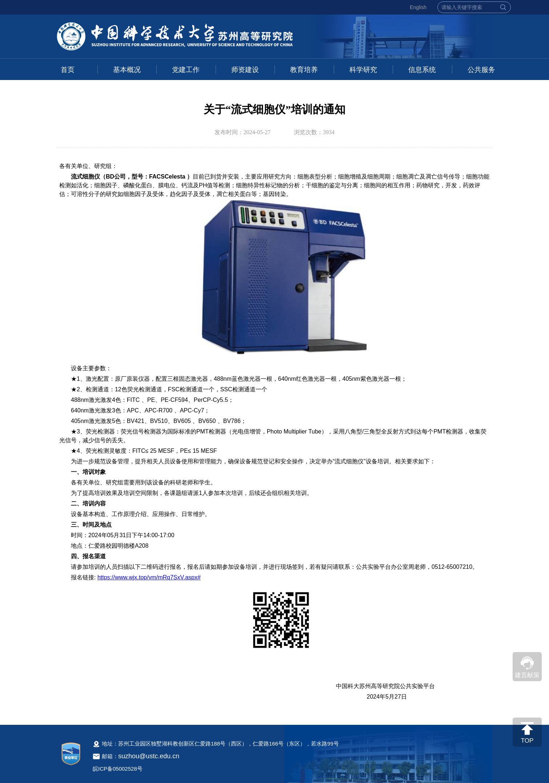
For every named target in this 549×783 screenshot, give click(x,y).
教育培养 (304, 69)
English (418, 7)
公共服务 (481, 69)
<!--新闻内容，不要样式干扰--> (274, 435)
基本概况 (127, 69)
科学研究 (363, 69)
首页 (68, 69)
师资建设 (245, 69)
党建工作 (186, 69)
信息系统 (422, 69)
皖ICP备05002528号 (118, 769)
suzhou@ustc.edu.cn (148, 756)
